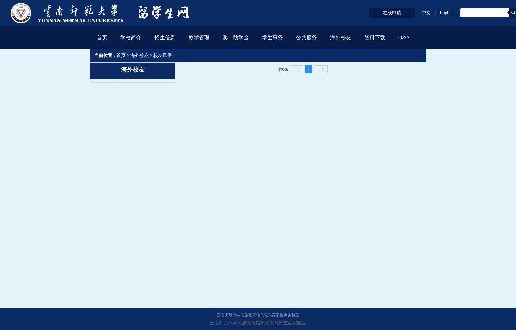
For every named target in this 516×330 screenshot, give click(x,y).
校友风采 (162, 55)
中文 (426, 12)
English (447, 12)
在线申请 (392, 12)
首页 (102, 37)
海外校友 (139, 55)
